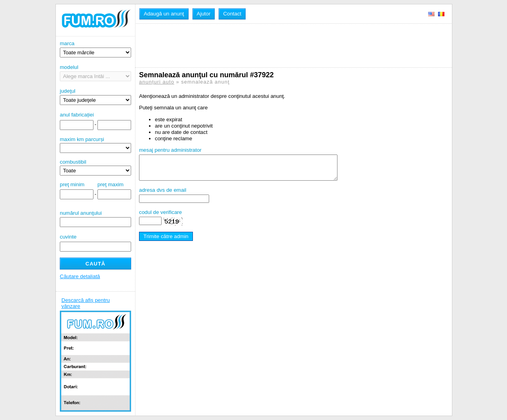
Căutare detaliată (80, 276)
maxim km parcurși (82, 139)
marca (95, 48)
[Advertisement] (283, 45)
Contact (232, 14)
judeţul (95, 96)
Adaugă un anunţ (164, 14)
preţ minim (72, 184)
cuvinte (68, 237)
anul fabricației (77, 115)
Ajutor (204, 14)
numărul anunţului (95, 218)
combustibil (73, 162)
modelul (95, 72)
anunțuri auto (156, 82)
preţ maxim (110, 184)
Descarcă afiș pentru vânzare (85, 303)
